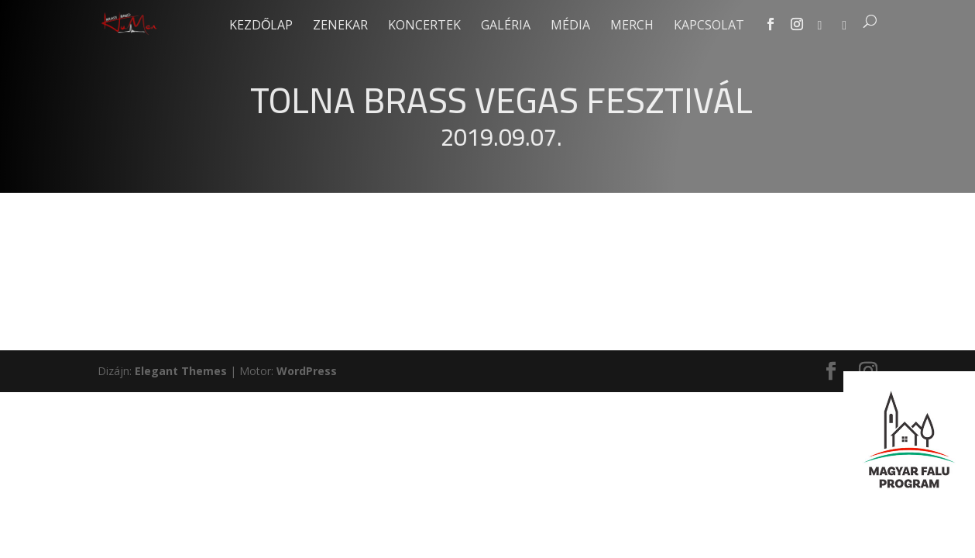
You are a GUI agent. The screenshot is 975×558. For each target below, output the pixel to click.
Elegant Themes (181, 370)
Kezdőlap (261, 26)
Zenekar (340, 26)
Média (570, 26)
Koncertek (424, 26)
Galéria (505, 26)
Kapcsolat (709, 26)
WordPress (306, 370)
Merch (632, 26)
